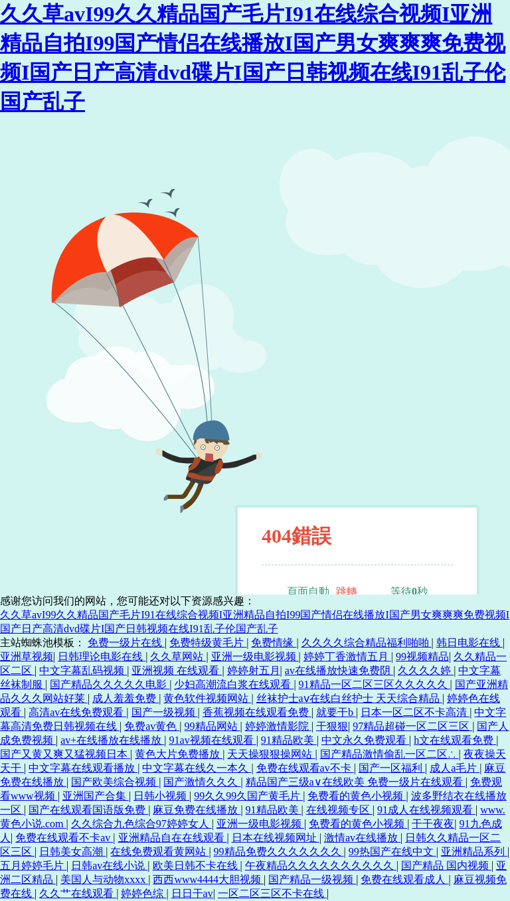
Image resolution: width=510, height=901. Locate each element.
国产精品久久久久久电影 (109, 684)
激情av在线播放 (362, 837)
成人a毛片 (454, 768)
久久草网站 (178, 656)
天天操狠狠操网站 (271, 754)
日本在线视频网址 (275, 837)
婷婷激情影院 (278, 726)
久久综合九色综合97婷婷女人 (141, 823)
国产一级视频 (164, 712)
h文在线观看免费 (455, 740)
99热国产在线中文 (392, 851)
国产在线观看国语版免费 (88, 809)
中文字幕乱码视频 (83, 670)
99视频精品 (422, 656)
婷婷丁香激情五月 (347, 656)
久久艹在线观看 (77, 893)
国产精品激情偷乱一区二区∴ (389, 754)
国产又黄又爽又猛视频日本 (65, 754)
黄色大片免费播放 (178, 754)
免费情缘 (273, 642)
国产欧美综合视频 (115, 782)
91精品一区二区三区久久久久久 (374, 684)
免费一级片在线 (126, 642)
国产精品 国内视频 (446, 865)
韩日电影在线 (469, 642)
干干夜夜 (433, 823)
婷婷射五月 (253, 670)
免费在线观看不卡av (64, 837)
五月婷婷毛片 (33, 865)
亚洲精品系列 (474, 851)
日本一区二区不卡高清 (415, 712)
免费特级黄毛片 (207, 642)
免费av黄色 (151, 726)
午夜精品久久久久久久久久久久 (320, 865)
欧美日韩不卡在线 (196, 865)
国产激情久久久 (201, 782)
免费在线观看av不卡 (305, 768)
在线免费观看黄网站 (159, 851)
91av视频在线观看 (212, 740)
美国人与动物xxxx (104, 879)
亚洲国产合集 (95, 795)
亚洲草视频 (26, 656)
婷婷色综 (143, 893)
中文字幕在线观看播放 (83, 768)
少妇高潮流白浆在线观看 (234, 684)
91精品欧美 (289, 740)
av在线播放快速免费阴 (339, 670)
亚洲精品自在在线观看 (172, 837)
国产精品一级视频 (312, 879)
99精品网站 (212, 726)
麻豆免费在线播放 (196, 809)
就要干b (336, 712)
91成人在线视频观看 (426, 809)
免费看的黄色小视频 (356, 795)
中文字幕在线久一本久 (196, 768)
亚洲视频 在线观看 (176, 670)
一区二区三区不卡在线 (272, 893)
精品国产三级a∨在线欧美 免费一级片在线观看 (356, 782)
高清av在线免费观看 (77, 712)
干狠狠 (332, 726)
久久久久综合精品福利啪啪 (366, 642)
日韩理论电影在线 (101, 656)
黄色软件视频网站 (207, 698)
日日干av (192, 893)
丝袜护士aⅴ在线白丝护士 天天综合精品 (349, 698)
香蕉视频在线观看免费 (257, 712)
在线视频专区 (339, 809)
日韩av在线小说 (109, 865)
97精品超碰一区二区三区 (412, 726)
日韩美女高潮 (72, 851)
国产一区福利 (392, 768)
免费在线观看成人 (404, 879)
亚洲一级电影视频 (255, 656)
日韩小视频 (161, 795)
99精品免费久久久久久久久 (279, 851)
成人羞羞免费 (125, 698)
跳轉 (346, 591)
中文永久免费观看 (365, 740)
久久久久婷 (426, 670)
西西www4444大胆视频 (208, 879)
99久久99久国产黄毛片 (248, 795)
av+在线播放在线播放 (112, 740)
